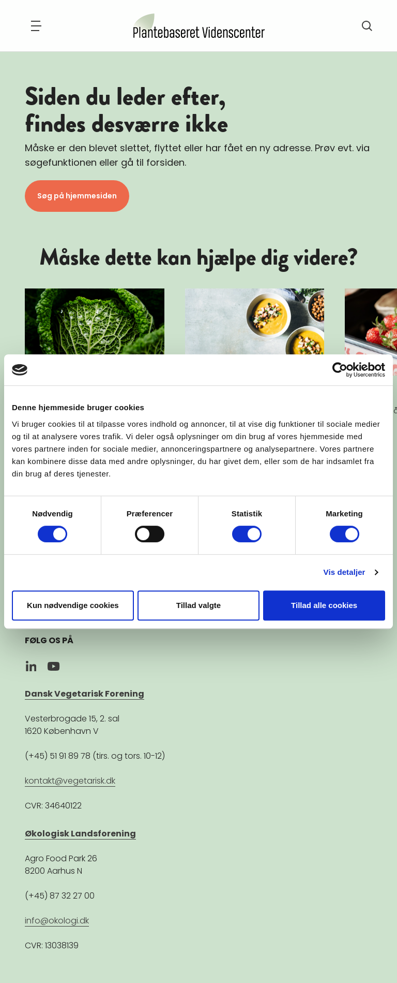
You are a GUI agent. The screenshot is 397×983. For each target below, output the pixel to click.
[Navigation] (36, 26)
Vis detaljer (344, 572)
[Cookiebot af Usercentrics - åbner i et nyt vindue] (340, 370)
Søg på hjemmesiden (77, 196)
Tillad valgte (198, 605)
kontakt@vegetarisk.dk (70, 781)
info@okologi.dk (57, 921)
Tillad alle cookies (324, 605)
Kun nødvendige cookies (73, 605)
